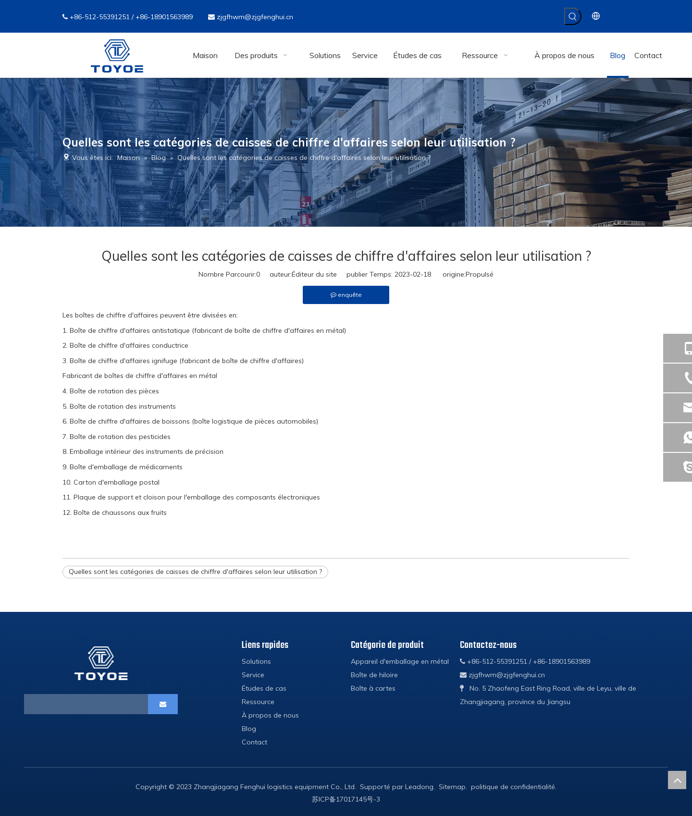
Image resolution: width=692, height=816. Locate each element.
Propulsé (480, 274)
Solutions (256, 661)
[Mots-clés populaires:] (572, 16)
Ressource (258, 701)
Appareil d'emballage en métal (400, 661)
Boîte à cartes (373, 688)
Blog (249, 728)
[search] (65, 704)
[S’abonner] (163, 704)
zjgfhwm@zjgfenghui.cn (255, 16)
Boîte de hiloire (374, 674)
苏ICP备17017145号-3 (346, 799)
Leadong (419, 786)
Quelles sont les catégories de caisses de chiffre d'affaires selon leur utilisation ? (195, 571)
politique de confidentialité (513, 786)
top (677, 780)
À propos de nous (270, 715)
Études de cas (264, 688)
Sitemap (452, 786)
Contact (254, 742)
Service (253, 674)
